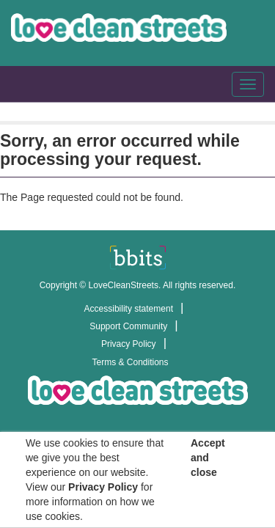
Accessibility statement (128, 309)
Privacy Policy (128, 344)
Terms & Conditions (130, 362)
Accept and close (208, 457)
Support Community (128, 326)
